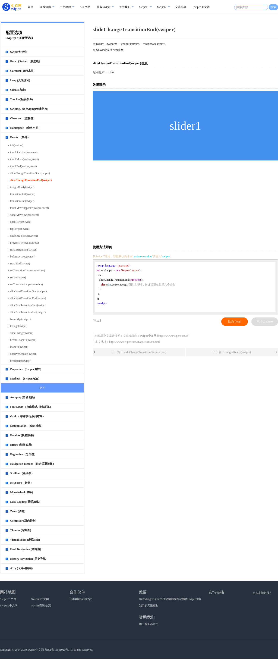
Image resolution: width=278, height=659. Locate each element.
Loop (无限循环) (20, 80)
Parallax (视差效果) (22, 435)
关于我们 (124, 7)
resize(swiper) (18, 277)
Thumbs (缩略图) (20, 530)
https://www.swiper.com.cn (173, 335)
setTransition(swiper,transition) (27, 270)
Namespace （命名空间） (25, 127)
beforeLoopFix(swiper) (23, 340)
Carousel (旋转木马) (22, 70)
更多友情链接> (262, 592)
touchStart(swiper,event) (24, 152)
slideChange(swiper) (21, 333)
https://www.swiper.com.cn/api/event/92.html (134, 341)
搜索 (273, 7)
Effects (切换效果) (21, 444)
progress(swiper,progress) (24, 242)
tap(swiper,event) (19, 228)
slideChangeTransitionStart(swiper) (30, 173)
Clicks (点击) (18, 89)
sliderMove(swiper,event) (24, 215)
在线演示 (45, 7)
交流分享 (180, 7)
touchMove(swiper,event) (24, 159)
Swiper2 (161, 7)
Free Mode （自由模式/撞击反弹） (31, 406)
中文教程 (65, 7)
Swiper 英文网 (201, 7)
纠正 (97, 320)
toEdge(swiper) (18, 326)
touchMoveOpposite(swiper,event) (29, 208)
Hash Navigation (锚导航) (25, 549)
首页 (30, 7)
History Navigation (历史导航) (28, 558)
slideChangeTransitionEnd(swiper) (31, 180)
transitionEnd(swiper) (22, 201)
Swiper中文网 (8, 599)
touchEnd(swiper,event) (23, 166)
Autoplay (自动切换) (22, 397)
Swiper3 (143, 7)
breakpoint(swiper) (20, 360)
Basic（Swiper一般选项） (25, 61)
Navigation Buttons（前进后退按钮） (32, 463)
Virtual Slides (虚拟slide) (25, 539)
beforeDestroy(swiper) (22, 256)
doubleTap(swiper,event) (24, 235)
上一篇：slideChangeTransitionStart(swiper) (138, 352)
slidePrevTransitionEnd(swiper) (28, 312)
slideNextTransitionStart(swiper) (28, 291)
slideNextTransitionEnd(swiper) (28, 298)
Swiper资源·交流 (41, 605)
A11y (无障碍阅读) (21, 568)
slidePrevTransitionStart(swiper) (28, 305)
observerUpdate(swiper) (23, 353)
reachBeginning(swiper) (23, 249)
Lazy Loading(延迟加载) (25, 501)
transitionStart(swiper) (22, 194)
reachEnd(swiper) (20, 263)
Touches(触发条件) (21, 99)
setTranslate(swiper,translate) (26, 284)
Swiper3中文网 (40, 599)
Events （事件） (20, 137)
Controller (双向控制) (23, 520)
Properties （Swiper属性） (26, 369)
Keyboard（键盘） (21, 482)
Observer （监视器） (23, 118)
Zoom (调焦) (17, 511)
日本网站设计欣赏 (81, 599)
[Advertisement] (164, 202)
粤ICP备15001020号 (56, 649)
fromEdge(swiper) (20, 319)
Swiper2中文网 (9, 605)
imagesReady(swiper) (22, 187)
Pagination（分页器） (23, 454)
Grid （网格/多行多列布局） (27, 416)
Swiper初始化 (18, 51)
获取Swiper (103, 7)
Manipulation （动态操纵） (27, 425)
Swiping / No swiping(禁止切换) (29, 108)
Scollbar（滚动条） (22, 473)
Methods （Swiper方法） (25, 378)
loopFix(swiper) (19, 346)
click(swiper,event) (21, 221)
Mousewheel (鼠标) (21, 492)
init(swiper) (16, 145)
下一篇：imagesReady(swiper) (232, 352)
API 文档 (85, 7)
